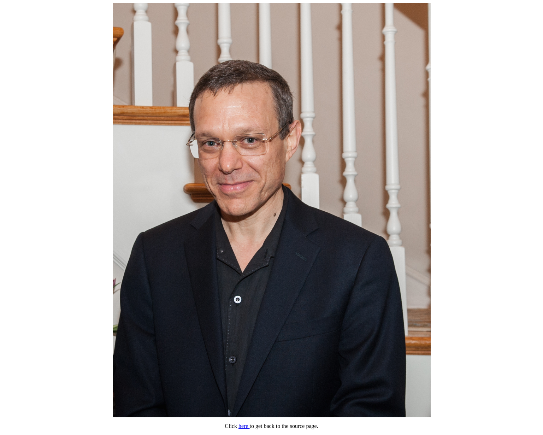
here (244, 426)
